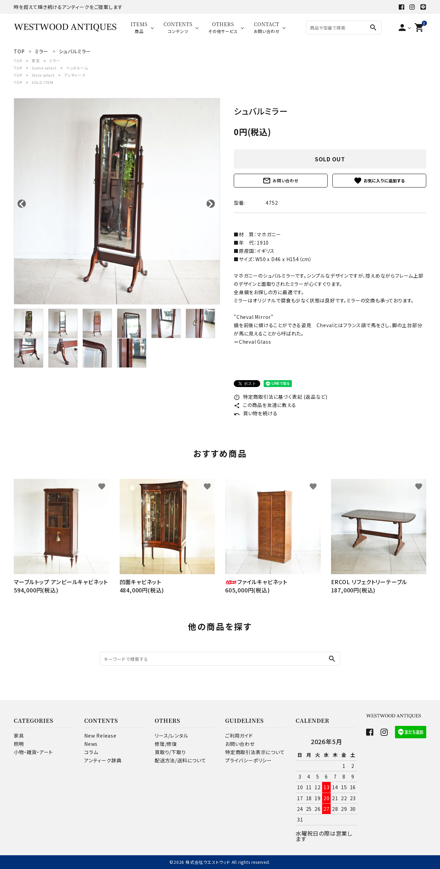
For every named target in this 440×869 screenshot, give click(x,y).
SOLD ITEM (42, 82)
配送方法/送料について (180, 760)
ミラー (54, 60)
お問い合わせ (281, 180)
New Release (100, 735)
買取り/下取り (170, 752)
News (91, 743)
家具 (36, 60)
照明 (19, 743)
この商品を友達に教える (265, 404)
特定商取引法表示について (255, 752)
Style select (43, 75)
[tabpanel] (117, 201)
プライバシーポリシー (248, 760)
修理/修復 (166, 743)
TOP (18, 60)
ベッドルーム (77, 68)
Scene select (44, 68)
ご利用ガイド (239, 735)
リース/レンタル (171, 735)
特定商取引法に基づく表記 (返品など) (281, 396)
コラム (91, 752)
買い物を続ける (255, 413)
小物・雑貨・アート (33, 752)
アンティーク (75, 75)
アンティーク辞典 (102, 760)
